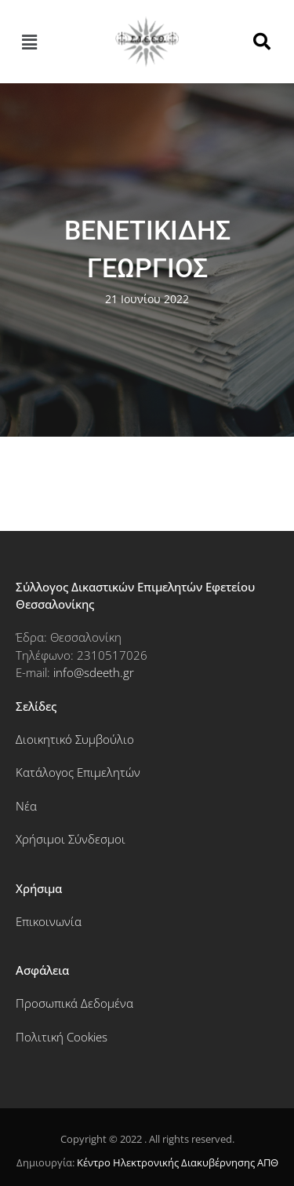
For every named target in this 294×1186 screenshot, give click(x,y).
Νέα (26, 806)
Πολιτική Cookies (61, 1037)
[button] (29, 42)
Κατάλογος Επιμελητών (78, 772)
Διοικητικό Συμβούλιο (75, 739)
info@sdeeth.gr (93, 672)
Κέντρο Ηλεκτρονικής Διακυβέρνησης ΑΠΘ (177, 1162)
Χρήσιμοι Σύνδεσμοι (70, 839)
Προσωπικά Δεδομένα (74, 1003)
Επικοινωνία (49, 921)
